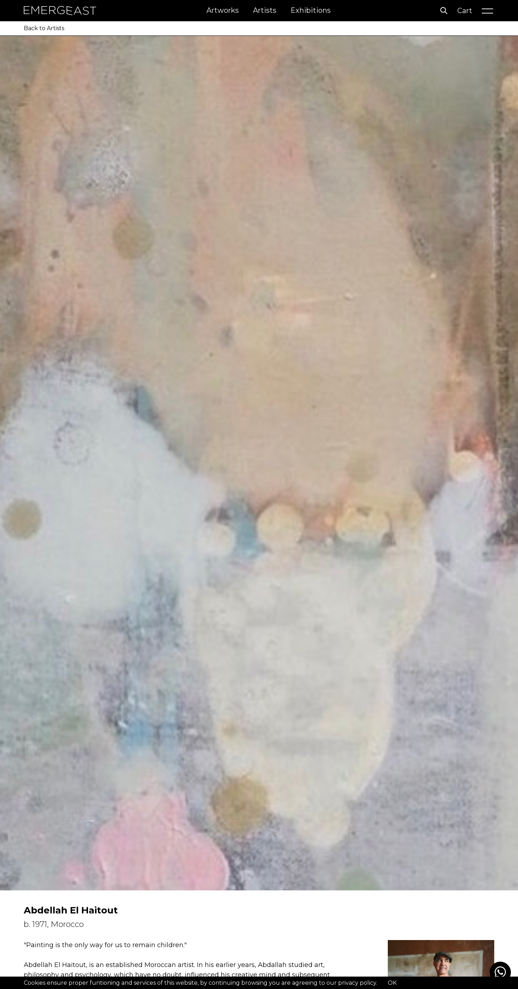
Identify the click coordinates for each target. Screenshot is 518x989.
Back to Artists (44, 28)
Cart (464, 10)
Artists (264, 10)
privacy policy (357, 982)
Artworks (222, 10)
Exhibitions (311, 10)
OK (392, 982)
